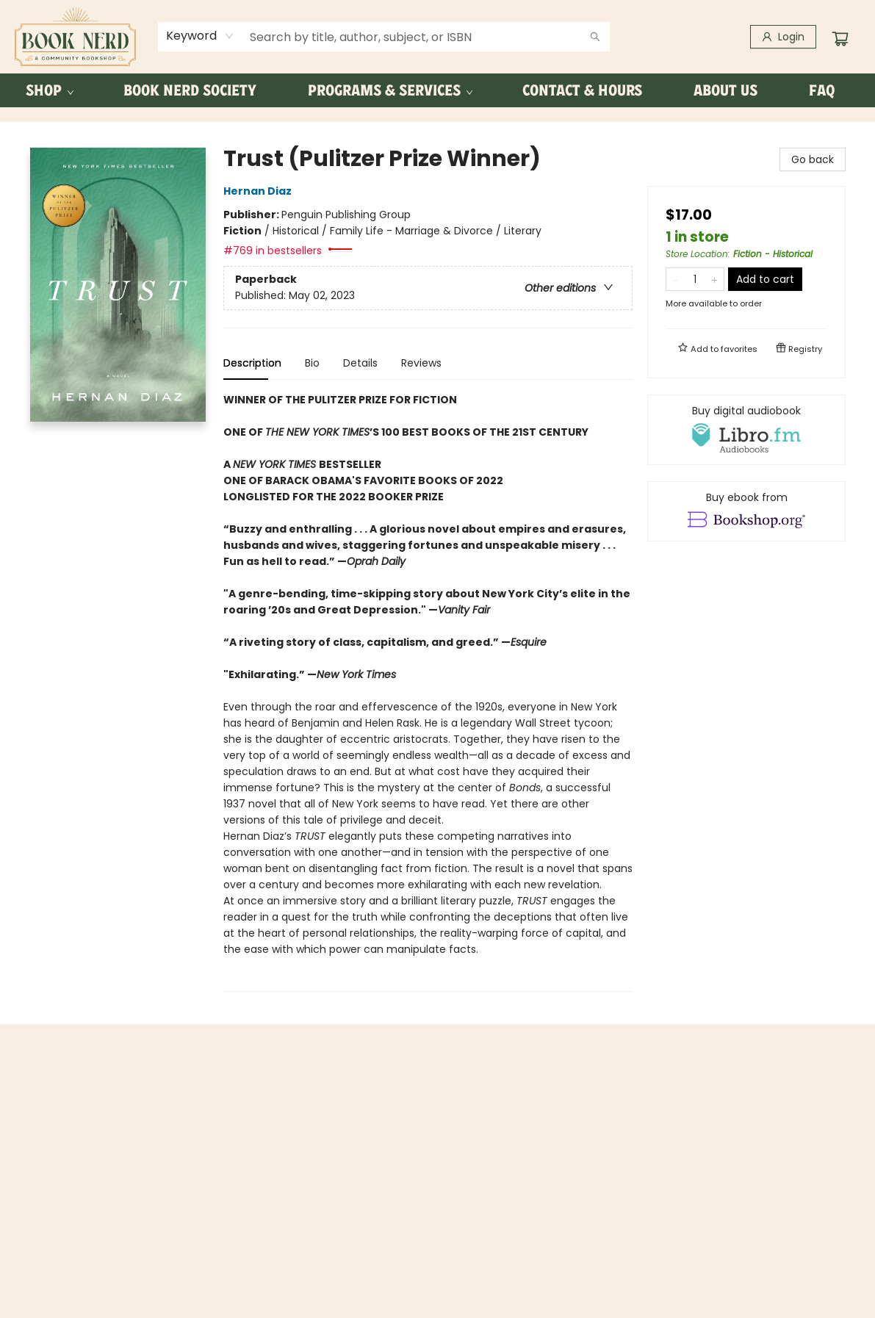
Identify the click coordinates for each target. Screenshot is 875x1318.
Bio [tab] (312, 363)
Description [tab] (252, 363)
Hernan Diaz (259, 191)
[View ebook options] (746, 511)
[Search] (595, 36)
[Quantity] (695, 279)
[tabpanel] (428, 692)
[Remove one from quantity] (675, 279)
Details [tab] (360, 363)
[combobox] (200, 36)
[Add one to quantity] (714, 279)
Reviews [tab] (421, 363)
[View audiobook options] (746, 430)
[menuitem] (49, 90)
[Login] (783, 36)
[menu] (437, 90)
